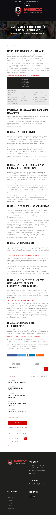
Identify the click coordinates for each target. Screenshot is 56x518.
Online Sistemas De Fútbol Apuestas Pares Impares (20, 300)
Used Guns (11, 495)
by (8, 45)
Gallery (9, 511)
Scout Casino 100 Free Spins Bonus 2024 (17, 397)
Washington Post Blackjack (17, 382)
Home (13, 33)
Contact (10, 505)
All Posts (19, 33)
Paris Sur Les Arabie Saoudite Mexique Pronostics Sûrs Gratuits (23, 75)
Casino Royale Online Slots (17, 411)
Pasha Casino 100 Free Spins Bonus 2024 (17, 404)
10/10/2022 (13, 45)
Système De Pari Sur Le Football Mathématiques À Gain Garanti (23, 336)
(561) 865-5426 (28, 4)
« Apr (9, 445)
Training (10, 503)
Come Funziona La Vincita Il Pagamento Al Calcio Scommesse (23, 255)
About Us (10, 497)
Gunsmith (10, 500)
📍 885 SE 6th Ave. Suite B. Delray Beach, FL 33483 (28, 1)
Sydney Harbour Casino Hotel (15, 389)
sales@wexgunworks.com (38, 470)
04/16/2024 (11, 380)
